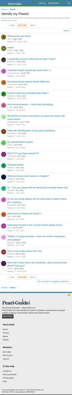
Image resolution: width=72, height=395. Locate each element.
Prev (11, 25)
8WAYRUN (31, 392)
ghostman (11, 243)
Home (5, 329)
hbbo (9, 216)
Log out (6, 359)
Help (5, 381)
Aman (9, 39)
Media (5, 336)
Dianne (10, 269)
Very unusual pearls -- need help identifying (30, 104)
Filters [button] (65, 31)
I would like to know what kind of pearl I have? (31, 59)
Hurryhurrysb (12, 84)
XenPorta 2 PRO (7, 392)
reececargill (11, 156)
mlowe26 (10, 190)
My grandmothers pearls (20, 142)
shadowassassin (13, 73)
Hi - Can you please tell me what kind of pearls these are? (37, 187)
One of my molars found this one (24, 251)
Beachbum (11, 96)
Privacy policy (8, 378)
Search (6, 340)
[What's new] (63, 3)
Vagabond (11, 179)
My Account (7, 355)
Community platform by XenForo (23, 390)
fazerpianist (11, 205)
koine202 (10, 254)
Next (33, 25)
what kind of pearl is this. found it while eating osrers (34, 225)
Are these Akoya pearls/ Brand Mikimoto (28, 81)
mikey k (10, 50)
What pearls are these (18, 36)
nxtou (9, 228)
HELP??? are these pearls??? (23, 153)
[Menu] (4, 3)
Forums (6, 333)
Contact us (7, 371)
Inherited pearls (15, 164)
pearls (10, 47)
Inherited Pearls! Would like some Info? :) (29, 70)
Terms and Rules (9, 374)
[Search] (68, 3)
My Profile (7, 352)
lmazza (10, 145)
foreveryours (12, 133)
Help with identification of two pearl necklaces (31, 130)
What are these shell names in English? (28, 176)
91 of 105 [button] (22, 25)
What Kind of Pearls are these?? (24, 213)
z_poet (9, 107)
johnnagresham (13, 122)
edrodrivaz (11, 62)
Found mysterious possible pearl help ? (28, 93)
